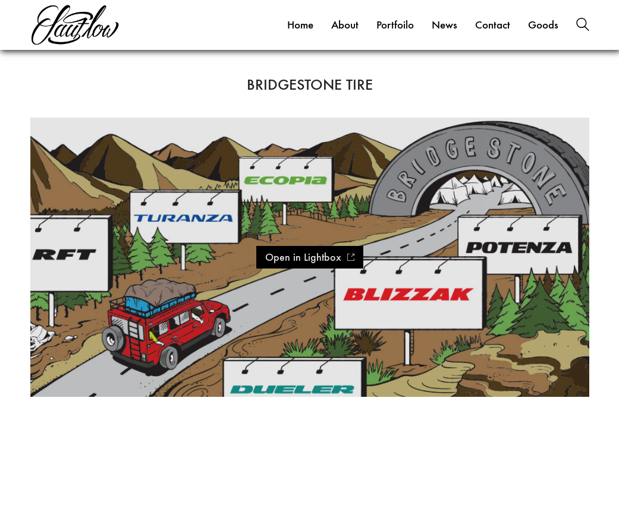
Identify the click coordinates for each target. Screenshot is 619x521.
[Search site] (582, 26)
